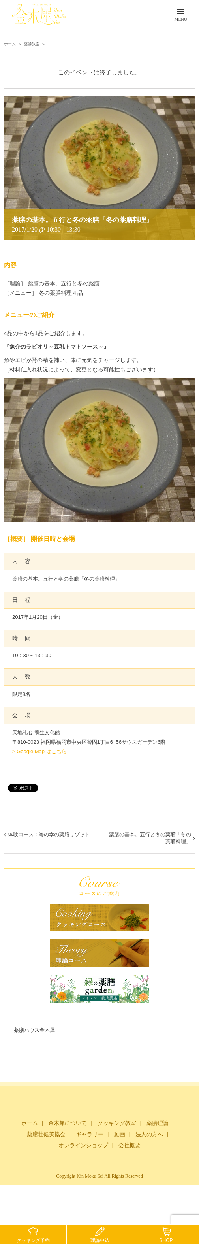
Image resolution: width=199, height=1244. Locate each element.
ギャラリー (89, 1134)
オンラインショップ (83, 1145)
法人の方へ (149, 1134)
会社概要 (129, 1145)
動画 (119, 1134)
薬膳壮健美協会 (46, 1134)
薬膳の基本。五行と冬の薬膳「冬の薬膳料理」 (150, 837)
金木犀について (67, 1123)
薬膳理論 (157, 1123)
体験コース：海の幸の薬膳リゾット (49, 834)
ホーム (29, 1123)
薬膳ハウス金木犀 (34, 1030)
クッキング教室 (117, 1123)
